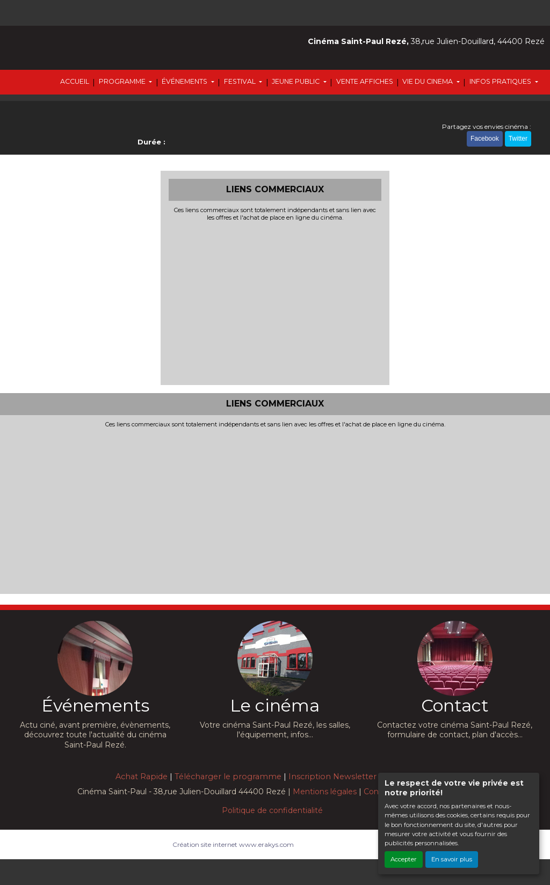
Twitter (518, 138)
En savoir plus (451, 859)
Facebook (485, 138)
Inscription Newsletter (332, 776)
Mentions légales (325, 791)
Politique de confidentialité (272, 810)
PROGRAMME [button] (123, 81)
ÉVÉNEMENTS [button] (185, 81)
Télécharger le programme (228, 776)
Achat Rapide (141, 776)
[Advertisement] (275, 302)
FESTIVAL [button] (240, 81)
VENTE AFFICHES (364, 81)
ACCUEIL (74, 81)
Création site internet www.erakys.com (233, 844)
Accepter (403, 859)
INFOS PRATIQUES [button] (501, 81)
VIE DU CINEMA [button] (428, 81)
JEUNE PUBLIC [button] (296, 81)
